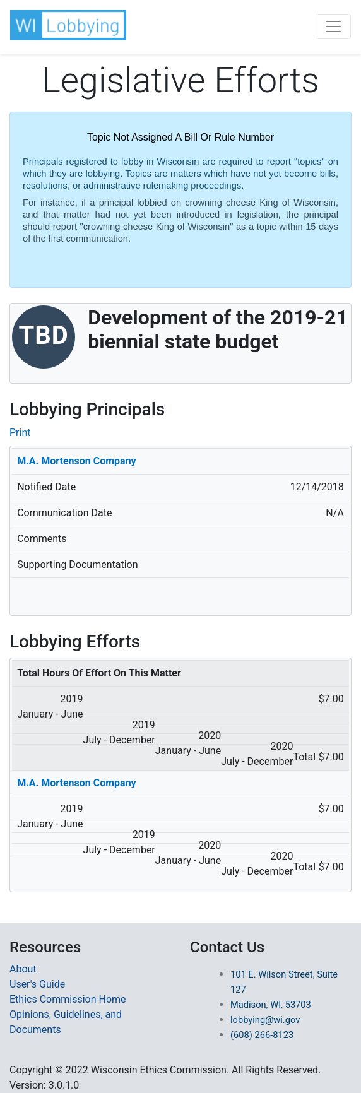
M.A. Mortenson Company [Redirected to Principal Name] (76, 783)
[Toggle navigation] (333, 26)
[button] (68, 25)
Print (19, 433)
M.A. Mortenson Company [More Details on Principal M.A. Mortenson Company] (76, 461)
